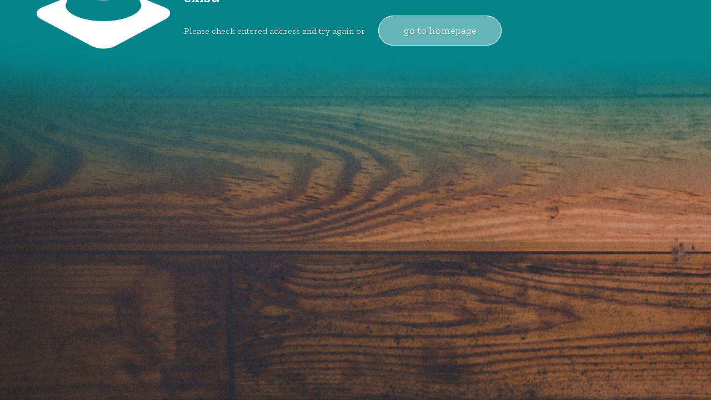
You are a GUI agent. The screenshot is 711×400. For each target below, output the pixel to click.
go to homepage (440, 30)
